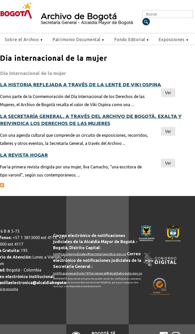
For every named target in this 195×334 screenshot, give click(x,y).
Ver (168, 92)
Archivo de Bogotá (89, 19)
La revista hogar (24, 155)
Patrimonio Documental (77, 39)
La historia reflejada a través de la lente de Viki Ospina (80, 84)
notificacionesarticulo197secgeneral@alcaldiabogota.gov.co (97, 273)
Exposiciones (172, 39)
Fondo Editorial (129, 39)
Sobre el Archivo (22, 39)
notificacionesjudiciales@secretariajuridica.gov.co (89, 254)
